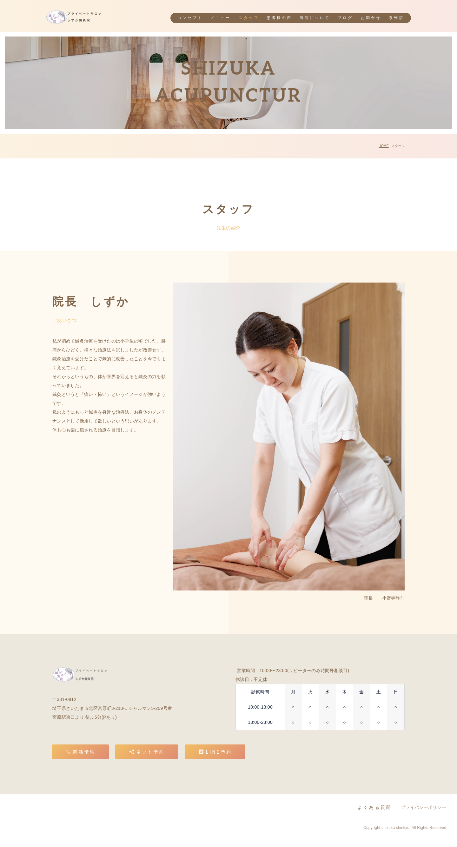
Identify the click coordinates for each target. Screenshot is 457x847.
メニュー (220, 18)
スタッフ (249, 18)
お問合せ (371, 18)
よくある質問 (375, 807)
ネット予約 (147, 752)
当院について (315, 18)
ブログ (345, 18)
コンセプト (190, 18)
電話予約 (81, 752)
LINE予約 (215, 752)
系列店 (396, 18)
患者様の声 (279, 18)
